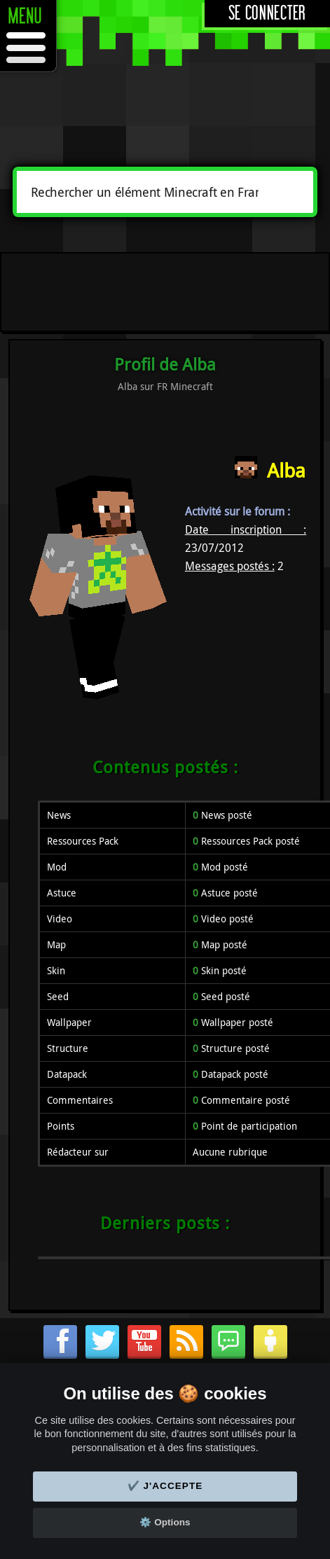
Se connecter (267, 14)
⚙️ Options (164, 1522)
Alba (286, 470)
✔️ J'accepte (165, 1486)
